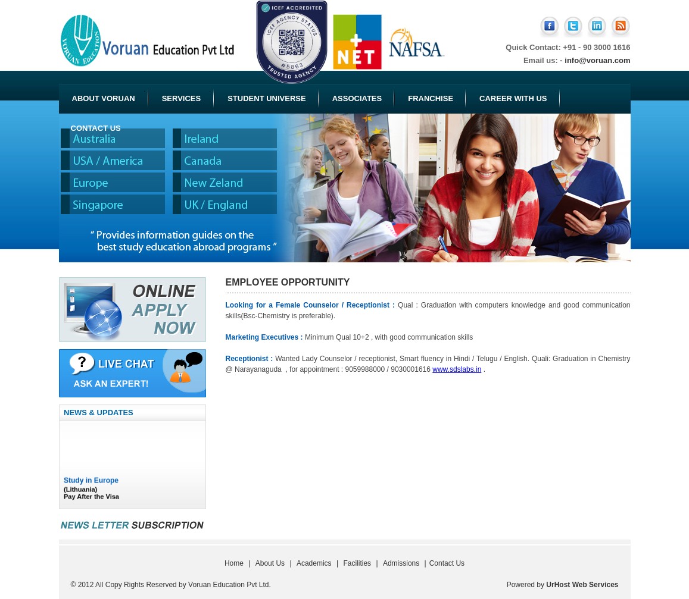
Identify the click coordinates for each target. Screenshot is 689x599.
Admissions (401, 563)
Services (186, 97)
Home (234, 563)
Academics (314, 563)
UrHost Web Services (582, 585)
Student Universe (266, 98)
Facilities (357, 563)
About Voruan (108, 97)
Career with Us (517, 97)
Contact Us (96, 128)
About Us (270, 563)
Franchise (430, 98)
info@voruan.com (597, 60)
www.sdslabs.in (456, 369)
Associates (357, 98)
